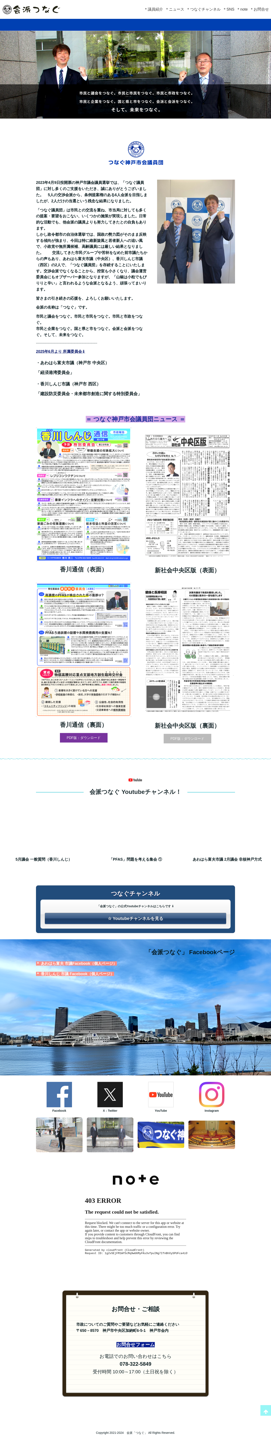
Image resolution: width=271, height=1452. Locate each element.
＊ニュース (174, 9)
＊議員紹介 (153, 9)
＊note (242, 9)
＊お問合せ (259, 9)
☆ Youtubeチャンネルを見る (135, 936)
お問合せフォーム (135, 1364)
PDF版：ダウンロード (84, 756)
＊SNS (228, 9)
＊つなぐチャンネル (203, 9)
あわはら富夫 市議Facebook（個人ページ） (79, 983)
